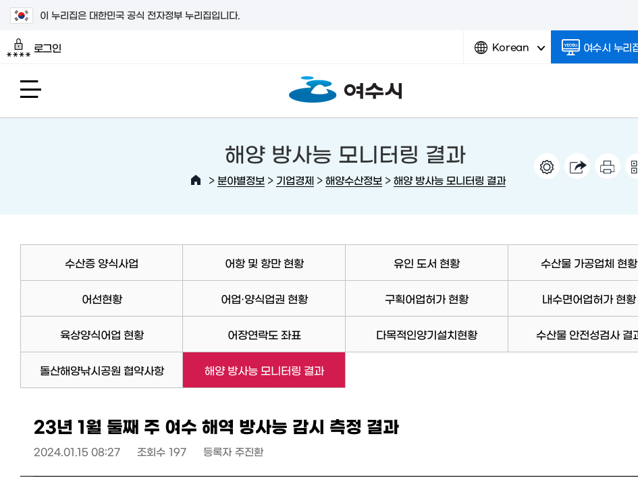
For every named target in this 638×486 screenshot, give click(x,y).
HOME (196, 180)
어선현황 (102, 298)
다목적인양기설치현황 (426, 334)
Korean (510, 52)
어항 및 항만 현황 (264, 262)
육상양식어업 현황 (102, 334)
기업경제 (295, 180)
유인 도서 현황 (427, 262)
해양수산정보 (353, 180)
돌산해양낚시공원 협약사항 (102, 369)
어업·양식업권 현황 (264, 298)
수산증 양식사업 (101, 262)
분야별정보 (241, 180)
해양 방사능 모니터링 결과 (450, 180)
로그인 (34, 47)
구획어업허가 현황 (427, 298)
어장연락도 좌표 (264, 334)
